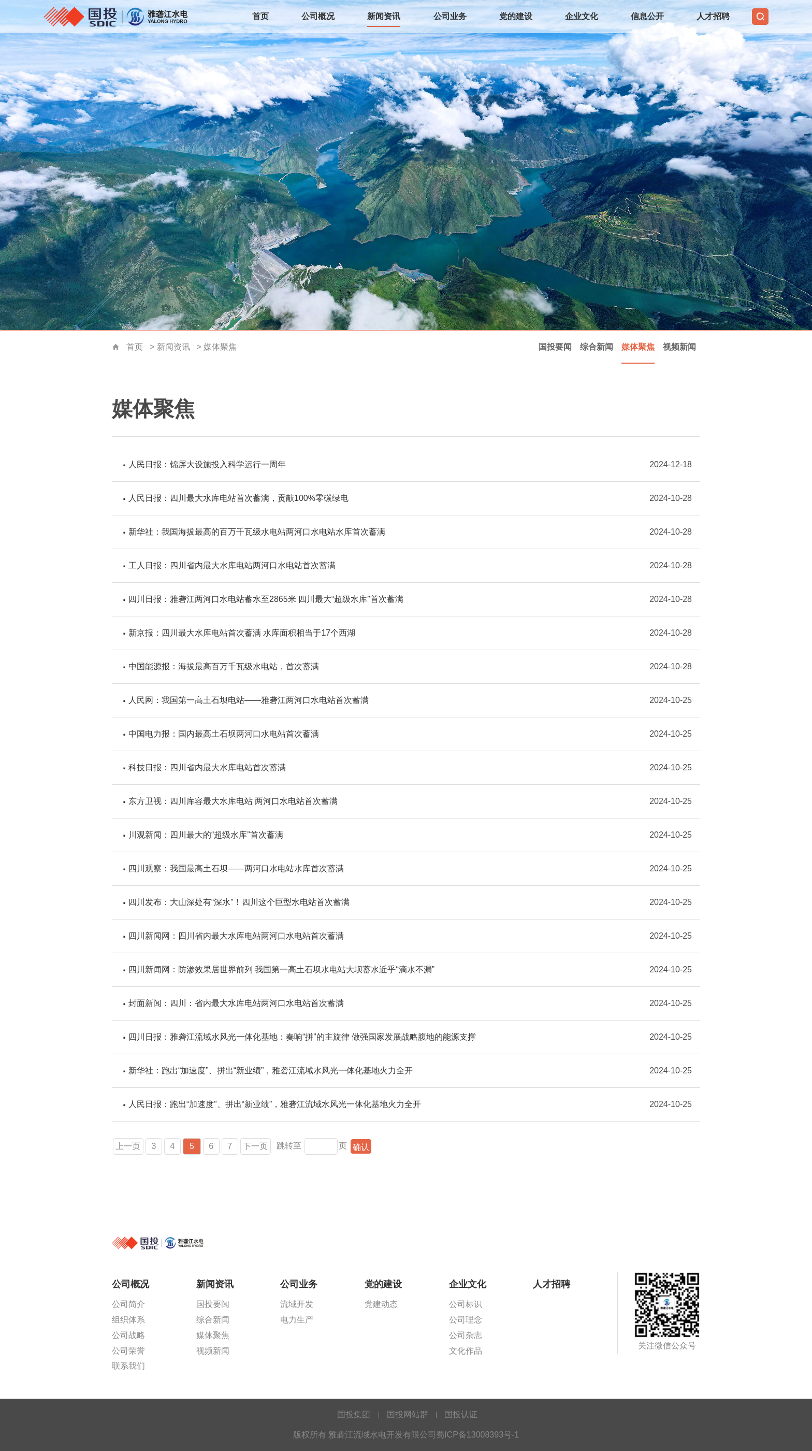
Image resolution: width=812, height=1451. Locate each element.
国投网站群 (407, 1414)
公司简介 (128, 1304)
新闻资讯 (383, 16)
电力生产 (296, 1319)
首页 (260, 16)
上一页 (128, 1146)
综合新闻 (596, 346)
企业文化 (581, 16)
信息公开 (647, 16)
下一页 (255, 1146)
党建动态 (381, 1304)
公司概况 (318, 16)
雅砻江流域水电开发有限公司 (119, 16)
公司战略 (128, 1335)
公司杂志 (465, 1335)
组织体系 (128, 1319)
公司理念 (465, 1319)
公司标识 (465, 1304)
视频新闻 (679, 346)
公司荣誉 (128, 1350)
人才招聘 (713, 16)
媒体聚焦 (220, 346)
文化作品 (465, 1350)
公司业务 (450, 16)
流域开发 (296, 1304)
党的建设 (515, 16)
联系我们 (128, 1365)
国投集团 (353, 1414)
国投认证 (460, 1414)
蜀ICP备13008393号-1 (477, 1434)
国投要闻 (555, 346)
